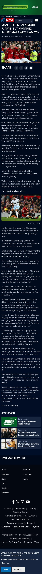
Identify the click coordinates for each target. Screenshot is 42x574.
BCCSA (32, 516)
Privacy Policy (19, 509)
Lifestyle (4, 488)
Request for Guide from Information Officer (20, 542)
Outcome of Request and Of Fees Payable (20, 527)
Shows (25, 479)
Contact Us (27, 474)
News (3, 479)
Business (5, 474)
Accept (6, 569)
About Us (26, 470)
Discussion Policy (20, 512)
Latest (3, 470)
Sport (3, 484)
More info (5, 563)
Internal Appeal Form (28, 535)
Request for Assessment (20, 539)
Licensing (32, 509)
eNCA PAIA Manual (20, 520)
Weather (5, 493)
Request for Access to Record (20, 523)
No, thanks (18, 569)
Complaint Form (9, 535)
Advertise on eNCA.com (16, 516)
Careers (7, 509)
